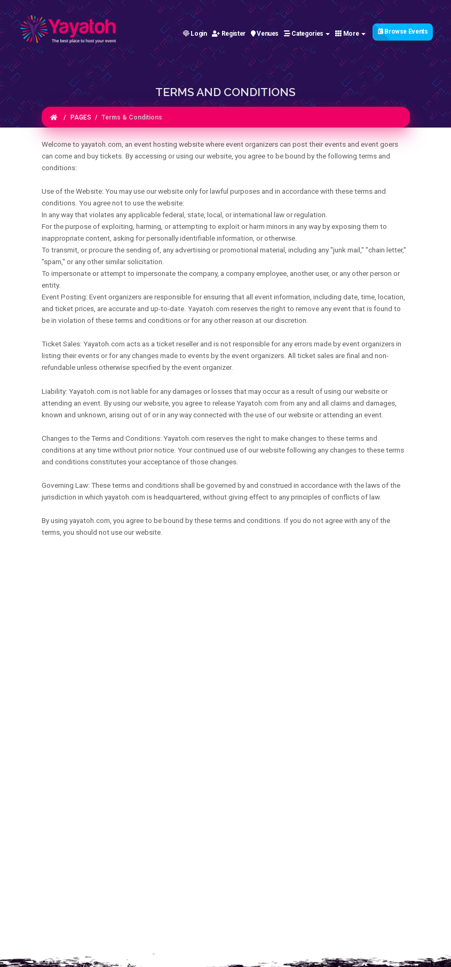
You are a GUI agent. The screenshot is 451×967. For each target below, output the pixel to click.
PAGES (80, 117)
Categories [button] (307, 33)
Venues (265, 33)
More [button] (350, 33)
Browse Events (403, 31)
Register (228, 33)
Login (195, 33)
